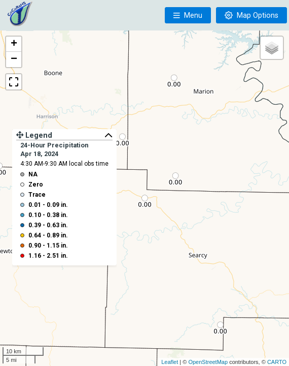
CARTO (276, 362)
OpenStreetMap (208, 362)
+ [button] (14, 44)
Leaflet (169, 362)
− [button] (14, 59)
